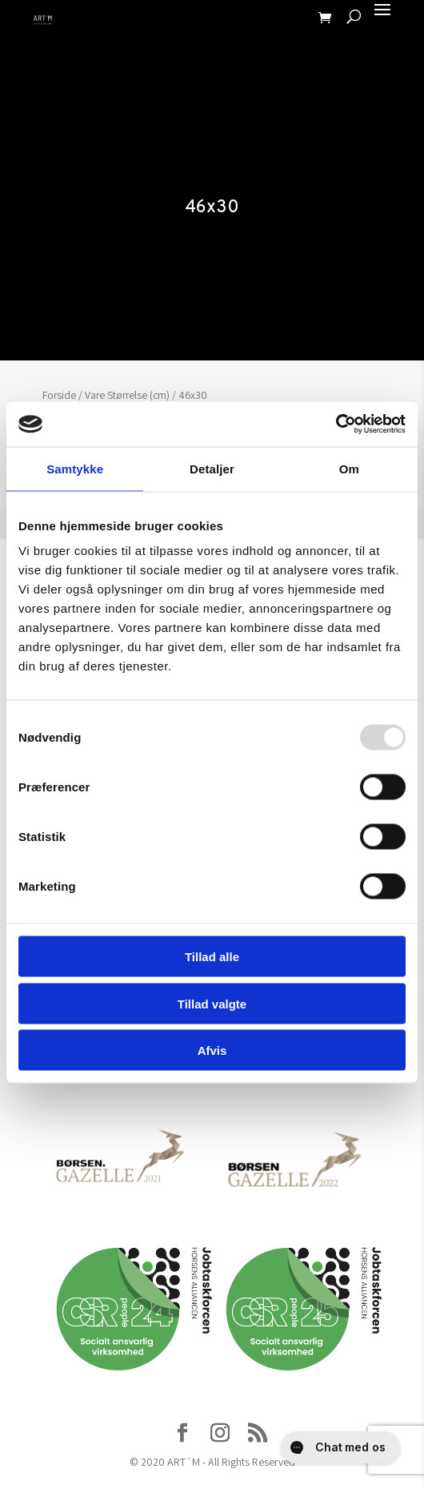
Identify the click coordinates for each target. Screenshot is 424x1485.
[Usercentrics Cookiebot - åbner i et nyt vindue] (336, 424)
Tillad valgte (212, 1003)
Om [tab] (349, 468)
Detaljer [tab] (212, 468)
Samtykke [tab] (74, 468)
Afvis (212, 1050)
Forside (59, 395)
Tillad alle (212, 957)
